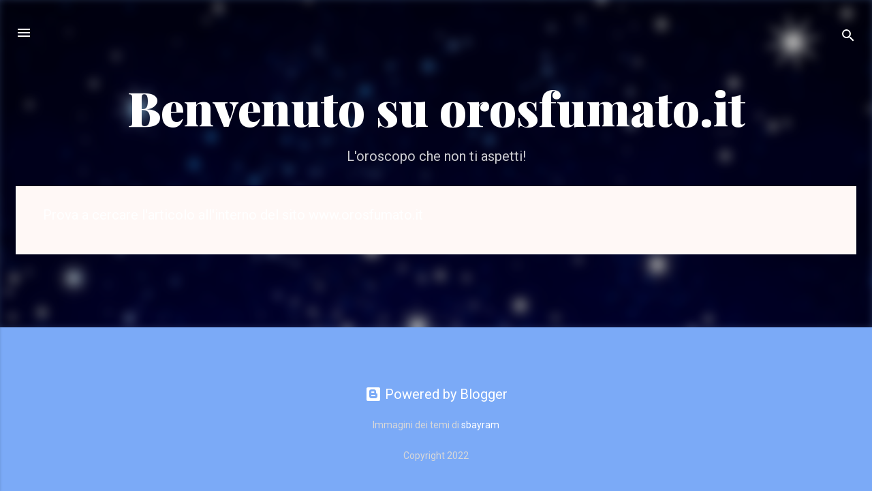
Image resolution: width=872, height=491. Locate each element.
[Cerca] (848, 37)
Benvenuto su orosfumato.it (436, 107)
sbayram (480, 424)
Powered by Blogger (436, 394)
